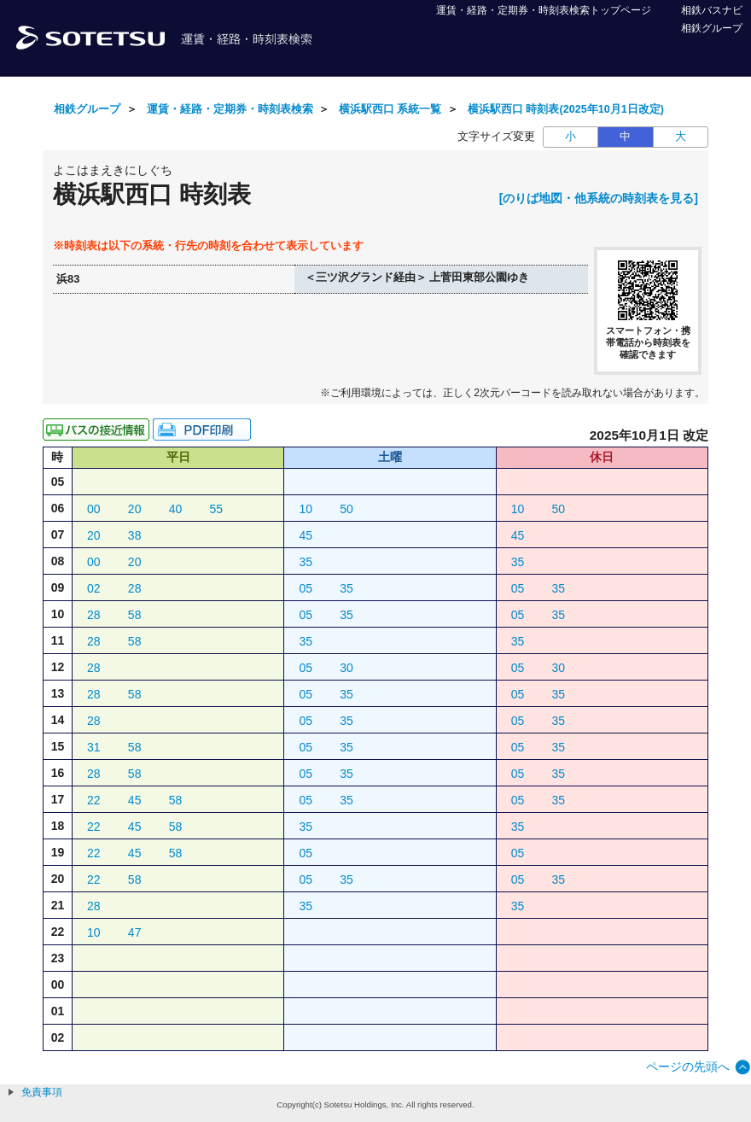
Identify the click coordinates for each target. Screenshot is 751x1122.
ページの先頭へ (688, 1066)
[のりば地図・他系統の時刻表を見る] (598, 198)
